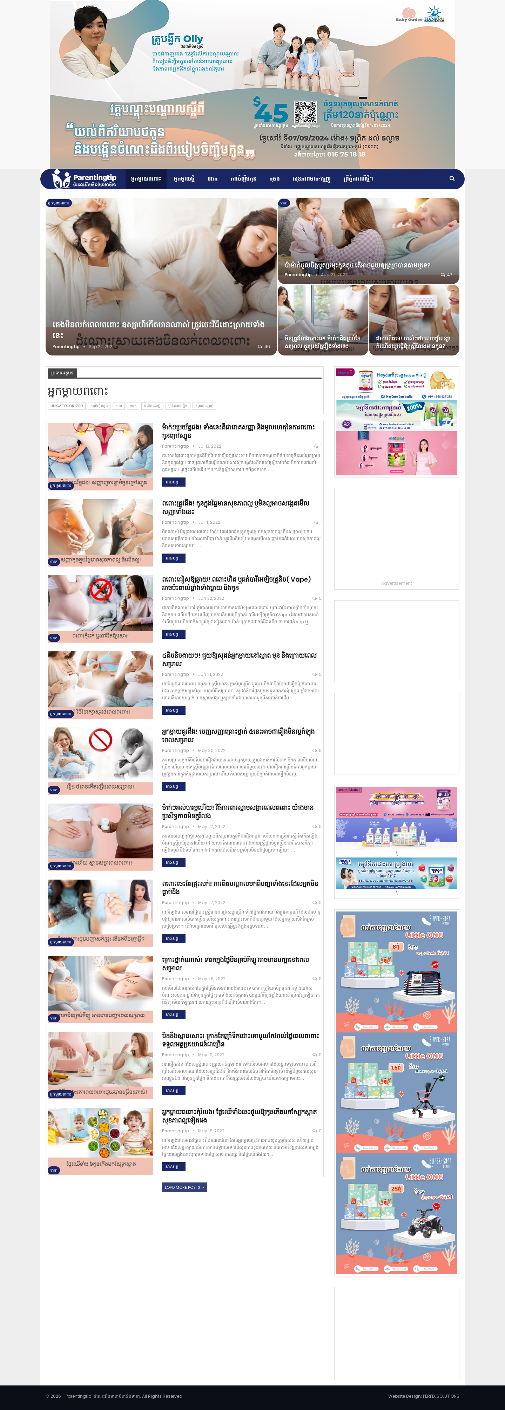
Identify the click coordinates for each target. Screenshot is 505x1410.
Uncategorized (66, 405)
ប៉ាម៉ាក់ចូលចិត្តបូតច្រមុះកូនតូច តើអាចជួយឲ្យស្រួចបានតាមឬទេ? (358, 265)
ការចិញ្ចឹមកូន (243, 179)
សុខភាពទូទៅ (204, 405)
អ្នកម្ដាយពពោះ (146, 179)
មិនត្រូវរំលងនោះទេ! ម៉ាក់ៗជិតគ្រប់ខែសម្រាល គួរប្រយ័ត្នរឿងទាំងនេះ (323, 342)
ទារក (213, 179)
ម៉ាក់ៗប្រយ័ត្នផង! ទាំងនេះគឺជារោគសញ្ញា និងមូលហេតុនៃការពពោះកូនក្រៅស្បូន (238, 431)
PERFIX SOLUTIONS (441, 1396)
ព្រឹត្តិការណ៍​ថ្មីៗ (358, 179)
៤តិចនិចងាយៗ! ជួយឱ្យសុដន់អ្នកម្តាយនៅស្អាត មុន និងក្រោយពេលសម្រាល (239, 659)
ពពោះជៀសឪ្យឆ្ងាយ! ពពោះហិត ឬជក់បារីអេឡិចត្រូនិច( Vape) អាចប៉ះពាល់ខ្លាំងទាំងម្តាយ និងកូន (236, 583)
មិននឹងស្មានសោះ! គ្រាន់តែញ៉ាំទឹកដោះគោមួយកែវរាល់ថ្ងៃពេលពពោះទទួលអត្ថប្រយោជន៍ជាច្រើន (240, 1040)
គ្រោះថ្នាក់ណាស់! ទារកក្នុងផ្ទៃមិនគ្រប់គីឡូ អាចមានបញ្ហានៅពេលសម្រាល (235, 963)
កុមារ (274, 179)
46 (264, 347)
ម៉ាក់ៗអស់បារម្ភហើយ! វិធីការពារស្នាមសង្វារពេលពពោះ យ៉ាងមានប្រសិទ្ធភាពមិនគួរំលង (238, 811)
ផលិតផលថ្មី (152, 405)
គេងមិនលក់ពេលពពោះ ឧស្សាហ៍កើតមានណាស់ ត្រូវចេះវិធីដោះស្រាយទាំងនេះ (159, 330)
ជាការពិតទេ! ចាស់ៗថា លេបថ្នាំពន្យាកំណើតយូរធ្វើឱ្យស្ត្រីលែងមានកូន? (413, 342)
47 (446, 275)
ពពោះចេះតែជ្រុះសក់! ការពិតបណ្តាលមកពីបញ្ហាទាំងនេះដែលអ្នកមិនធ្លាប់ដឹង (240, 887)
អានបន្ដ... (174, 482)
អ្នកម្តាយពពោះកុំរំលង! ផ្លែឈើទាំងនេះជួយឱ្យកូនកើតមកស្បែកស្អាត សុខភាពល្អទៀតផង (239, 1116)
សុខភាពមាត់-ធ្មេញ (312, 179)
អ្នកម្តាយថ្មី (184, 179)
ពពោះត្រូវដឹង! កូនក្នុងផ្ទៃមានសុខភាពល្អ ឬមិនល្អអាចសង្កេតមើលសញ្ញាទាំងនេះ (235, 507)
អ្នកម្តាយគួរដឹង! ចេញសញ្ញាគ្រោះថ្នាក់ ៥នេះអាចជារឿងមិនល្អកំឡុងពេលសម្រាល (238, 735)
